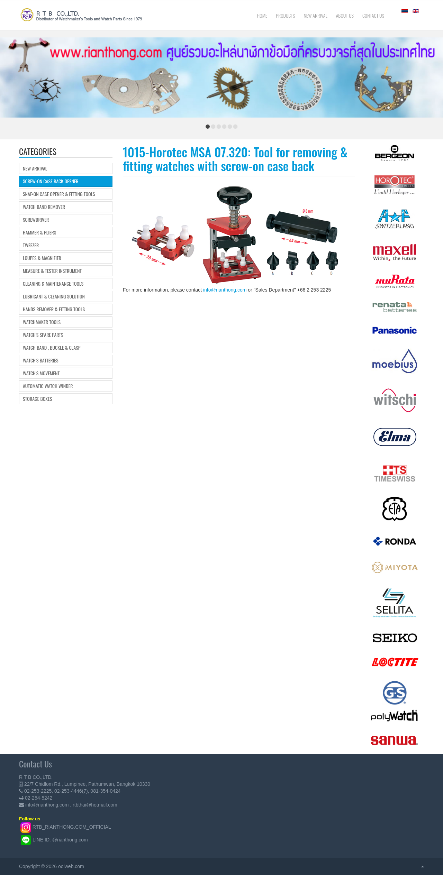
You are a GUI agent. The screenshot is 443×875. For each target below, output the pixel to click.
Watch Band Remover (44, 206)
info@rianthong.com (225, 290)
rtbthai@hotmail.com (95, 805)
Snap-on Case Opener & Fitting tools (59, 194)
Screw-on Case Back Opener (51, 181)
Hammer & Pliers (39, 232)
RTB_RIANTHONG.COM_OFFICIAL (72, 827)
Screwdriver (36, 219)
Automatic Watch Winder (48, 386)
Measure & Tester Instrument (52, 270)
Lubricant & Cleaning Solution (54, 296)
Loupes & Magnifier (42, 258)
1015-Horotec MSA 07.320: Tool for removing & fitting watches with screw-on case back (235, 158)
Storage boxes (37, 398)
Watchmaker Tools (42, 322)
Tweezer (31, 245)
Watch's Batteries (40, 360)
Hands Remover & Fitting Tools (54, 309)
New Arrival (35, 168)
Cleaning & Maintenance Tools (53, 283)
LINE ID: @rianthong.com (60, 839)
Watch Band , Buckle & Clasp (51, 347)
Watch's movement (41, 373)
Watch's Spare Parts (43, 334)
